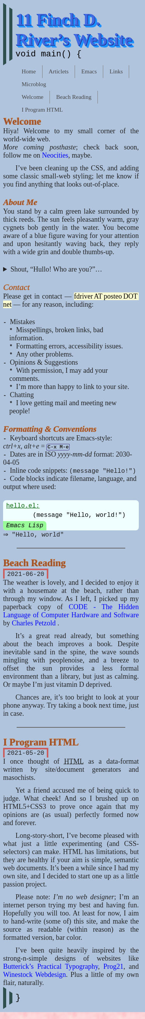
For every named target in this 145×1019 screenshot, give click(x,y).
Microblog (34, 86)
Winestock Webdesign (34, 980)
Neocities (55, 157)
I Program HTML (42, 111)
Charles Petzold (35, 627)
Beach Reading (73, 98)
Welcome (32, 98)
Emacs (89, 73)
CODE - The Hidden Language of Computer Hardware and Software (71, 615)
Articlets (59, 73)
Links (116, 73)
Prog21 (113, 972)
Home (29, 73)
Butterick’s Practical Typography (50, 972)
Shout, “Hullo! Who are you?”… (56, 271)
